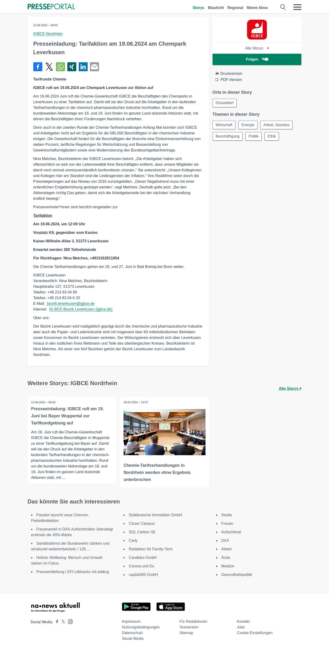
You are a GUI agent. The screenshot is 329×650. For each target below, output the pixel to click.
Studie (226, 515)
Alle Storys (257, 48)
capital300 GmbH (143, 575)
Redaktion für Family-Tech (151, 549)
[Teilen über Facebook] (37, 66)
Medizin (227, 566)
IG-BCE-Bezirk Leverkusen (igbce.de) (80, 309)
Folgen (257, 59)
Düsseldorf (225, 103)
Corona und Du (141, 566)
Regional (235, 8)
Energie (247, 125)
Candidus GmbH (143, 558)
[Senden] (94, 66)
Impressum (131, 621)
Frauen (227, 523)
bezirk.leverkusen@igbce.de (70, 304)
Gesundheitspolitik (236, 575)
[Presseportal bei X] (61, 622)
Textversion (188, 627)
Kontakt (243, 621)
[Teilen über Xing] (71, 66)
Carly (133, 541)
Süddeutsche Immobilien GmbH (155, 515)
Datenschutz (132, 633)
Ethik (272, 136)
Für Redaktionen (193, 621)
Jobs (241, 627)
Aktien (226, 549)
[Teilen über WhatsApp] (60, 66)
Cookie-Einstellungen (255, 633)
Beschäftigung (227, 136)
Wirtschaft (224, 125)
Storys (198, 8)
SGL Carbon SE (142, 532)
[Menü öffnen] (297, 7)
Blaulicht (216, 8)
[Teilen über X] (49, 66)
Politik (253, 136)
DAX (225, 541)
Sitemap (186, 633)
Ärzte (225, 558)
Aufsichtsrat (231, 532)
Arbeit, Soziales (276, 125)
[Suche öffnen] (283, 7)
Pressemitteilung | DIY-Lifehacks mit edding (72, 572)
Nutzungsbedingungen (141, 627)
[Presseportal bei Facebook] (55, 622)
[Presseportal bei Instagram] (69, 621)
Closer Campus (142, 523)
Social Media (133, 639)
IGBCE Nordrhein (48, 34)
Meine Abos (257, 8)
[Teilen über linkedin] (83, 66)
